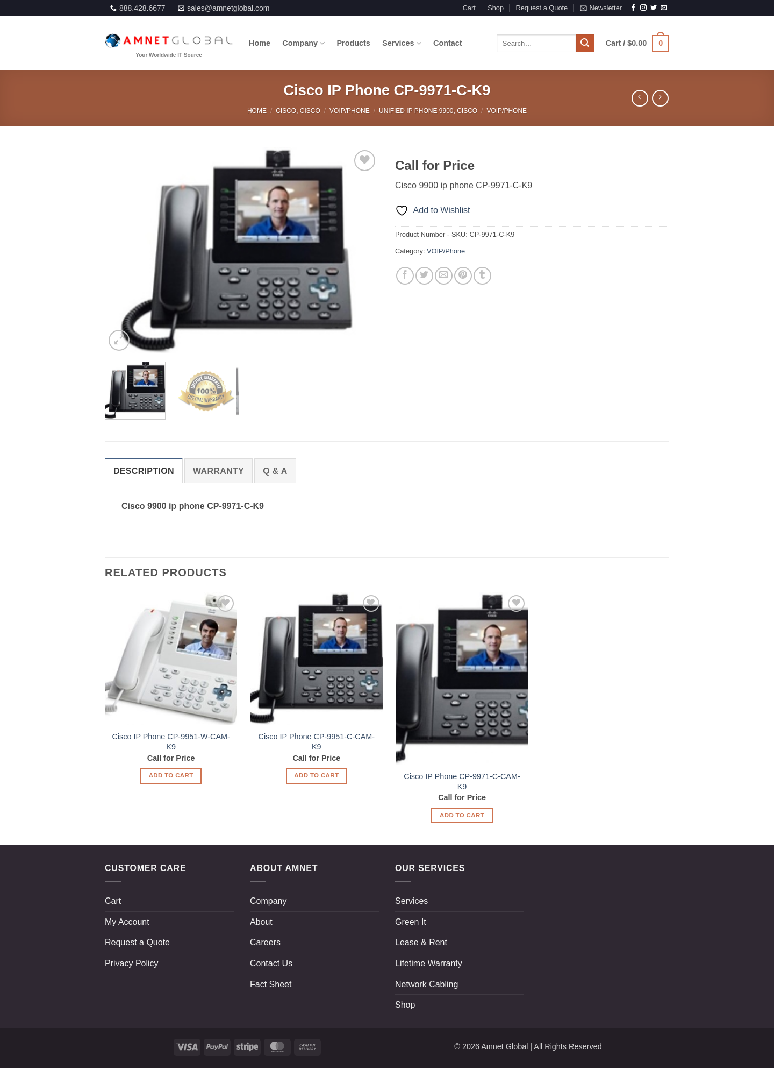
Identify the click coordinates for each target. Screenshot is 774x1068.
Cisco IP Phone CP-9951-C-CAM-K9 (317, 741)
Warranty (218, 471)
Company (303, 43)
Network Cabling (426, 984)
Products (353, 43)
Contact (447, 43)
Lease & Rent (421, 942)
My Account (127, 921)
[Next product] (640, 98)
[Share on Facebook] (405, 276)
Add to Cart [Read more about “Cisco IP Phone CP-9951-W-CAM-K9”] (171, 775)
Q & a (275, 471)
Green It (410, 921)
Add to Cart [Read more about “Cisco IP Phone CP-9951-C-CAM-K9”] (316, 775)
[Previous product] (660, 98)
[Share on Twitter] (424, 276)
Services (401, 43)
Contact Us (271, 963)
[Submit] (585, 43)
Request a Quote (541, 8)
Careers (265, 942)
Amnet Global (504, 1046)
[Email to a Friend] (444, 276)
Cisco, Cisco (298, 111)
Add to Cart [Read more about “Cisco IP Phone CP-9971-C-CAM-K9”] (462, 815)
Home (259, 43)
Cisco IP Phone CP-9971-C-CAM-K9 (462, 781)
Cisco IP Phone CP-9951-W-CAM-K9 (171, 741)
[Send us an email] (664, 8)
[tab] (144, 471)
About (261, 921)
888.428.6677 (142, 8)
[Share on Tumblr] (482, 276)
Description (143, 471)
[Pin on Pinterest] (463, 276)
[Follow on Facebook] (633, 8)
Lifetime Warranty (428, 963)
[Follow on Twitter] (653, 8)
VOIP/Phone (349, 111)
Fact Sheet (270, 984)
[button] (601, 8)
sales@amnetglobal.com (228, 8)
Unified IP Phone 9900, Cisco (428, 111)
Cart (469, 8)
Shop (496, 8)
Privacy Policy (132, 963)
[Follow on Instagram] (643, 8)
